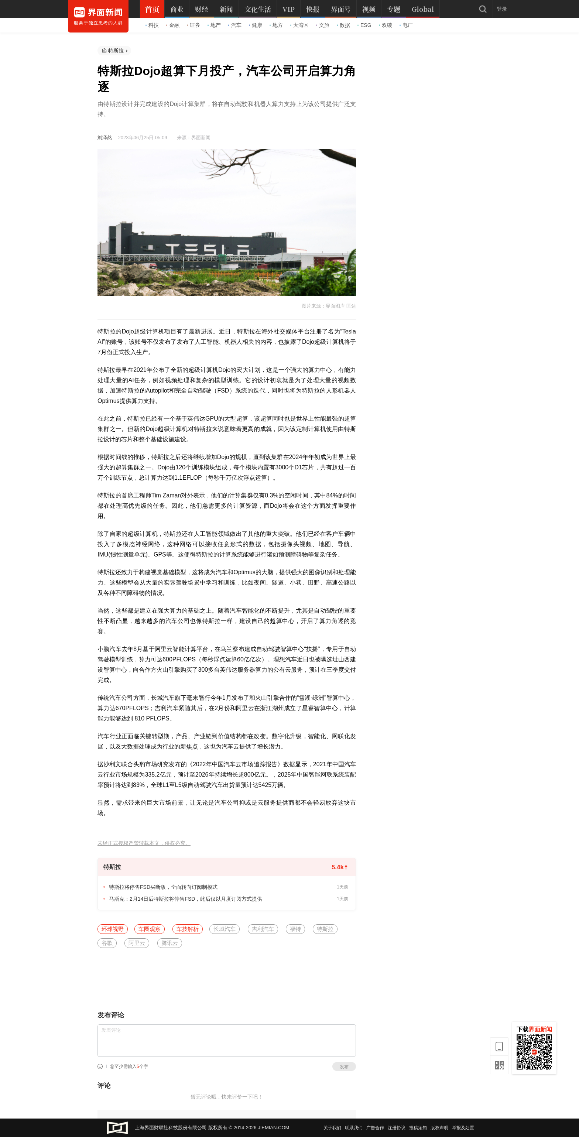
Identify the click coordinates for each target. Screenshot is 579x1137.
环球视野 (113, 929)
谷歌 (107, 943)
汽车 (234, 25)
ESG (364, 25)
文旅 (322, 25)
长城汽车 (224, 929)
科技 (152, 25)
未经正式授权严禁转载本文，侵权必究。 (144, 843)
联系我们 (354, 1127)
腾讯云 (169, 943)
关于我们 (332, 1127)
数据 (343, 25)
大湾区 (299, 25)
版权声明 (439, 1127)
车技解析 (188, 929)
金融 (172, 25)
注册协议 (396, 1127)
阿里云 (137, 943)
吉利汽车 (263, 929)
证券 (193, 25)
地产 (214, 25)
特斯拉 (116, 51)
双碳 (385, 25)
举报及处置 (463, 1127)
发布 (344, 1066)
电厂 (406, 25)
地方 (276, 25)
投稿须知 (418, 1127)
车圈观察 (149, 929)
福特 (295, 929)
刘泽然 (104, 137)
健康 (255, 25)
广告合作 (375, 1127)
